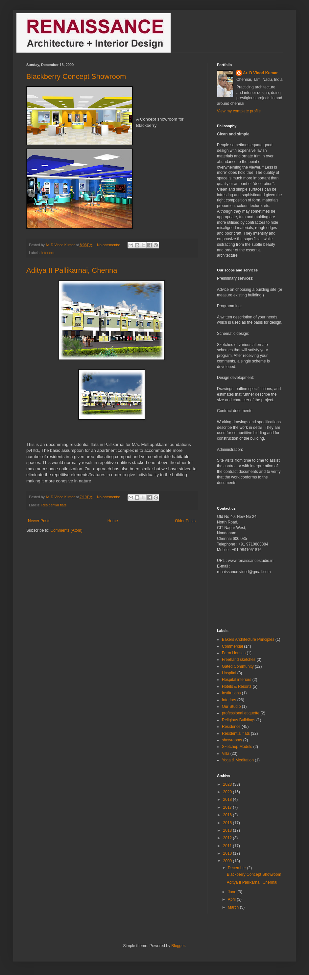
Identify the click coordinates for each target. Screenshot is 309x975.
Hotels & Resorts (236, 686)
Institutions (231, 693)
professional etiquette (240, 713)
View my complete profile (239, 111)
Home (112, 521)
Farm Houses (234, 653)
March (234, 907)
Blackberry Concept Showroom (76, 76)
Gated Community (238, 666)
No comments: (109, 245)
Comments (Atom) (66, 530)
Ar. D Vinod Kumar (260, 73)
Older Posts (185, 521)
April (232, 899)
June (232, 892)
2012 (228, 838)
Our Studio (231, 706)
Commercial (232, 646)
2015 (228, 823)
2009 (228, 861)
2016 (228, 815)
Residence (231, 726)
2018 (228, 799)
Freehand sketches (238, 659)
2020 (228, 792)
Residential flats (53, 505)
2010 (228, 853)
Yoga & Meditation (238, 760)
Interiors (47, 253)
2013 (228, 830)
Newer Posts (39, 521)
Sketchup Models (237, 746)
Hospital (229, 673)
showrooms (232, 740)
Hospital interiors (236, 679)
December (237, 868)
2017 (228, 807)
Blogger (178, 945)
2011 (228, 846)
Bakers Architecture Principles (248, 639)
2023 (228, 784)
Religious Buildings (238, 720)
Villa (225, 753)
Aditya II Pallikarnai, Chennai (72, 270)
